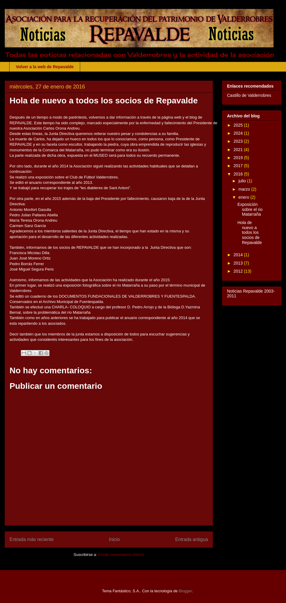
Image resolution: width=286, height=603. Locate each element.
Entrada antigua (191, 539)
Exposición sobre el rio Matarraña (249, 209)
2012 (239, 271)
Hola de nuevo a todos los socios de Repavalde (249, 232)
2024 (239, 133)
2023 (239, 141)
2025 (239, 125)
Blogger (185, 591)
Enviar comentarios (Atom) (121, 554)
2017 (239, 165)
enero (244, 197)
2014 (239, 254)
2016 (239, 174)
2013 (239, 263)
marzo (244, 189)
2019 (239, 157)
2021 (239, 149)
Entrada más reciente (32, 539)
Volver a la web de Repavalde (45, 66)
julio (242, 180)
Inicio (114, 539)
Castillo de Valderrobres (249, 95)
